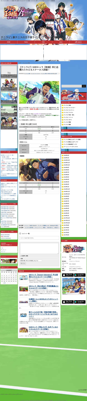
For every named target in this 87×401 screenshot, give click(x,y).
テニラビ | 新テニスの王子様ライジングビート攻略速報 (31, 37)
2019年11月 (67, 162)
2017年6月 (66, 232)
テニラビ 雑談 (67, 124)
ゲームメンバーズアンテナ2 (71, 146)
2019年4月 (66, 179)
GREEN (49, 73)
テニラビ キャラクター (35, 73)
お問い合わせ (78, 42)
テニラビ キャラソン (69, 110)
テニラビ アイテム (68, 112)
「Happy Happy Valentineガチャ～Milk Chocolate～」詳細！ (9, 170)
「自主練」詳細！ (5, 157)
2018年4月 (66, 208)
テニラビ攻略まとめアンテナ (71, 142)
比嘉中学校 (3, 212)
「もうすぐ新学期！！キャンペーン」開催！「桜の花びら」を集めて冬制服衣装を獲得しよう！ (48, 227)
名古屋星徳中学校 (5, 224)
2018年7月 (66, 201)
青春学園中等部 (5, 207)
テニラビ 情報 (44, 73)
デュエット (3, 249)
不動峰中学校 (4, 216)
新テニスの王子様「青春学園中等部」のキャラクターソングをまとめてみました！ (43, 316)
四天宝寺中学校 (5, 214)
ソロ (2, 248)
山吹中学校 (3, 221)
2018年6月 (66, 203)
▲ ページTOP (82, 389)
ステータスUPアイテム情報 (8, 199)
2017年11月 (67, 220)
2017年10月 (67, 222)
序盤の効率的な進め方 (6, 192)
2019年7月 (66, 172)
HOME (8, 42)
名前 (22, 260)
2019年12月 (67, 160)
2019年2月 (66, 184)
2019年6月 (66, 174)
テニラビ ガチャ (68, 119)
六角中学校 (3, 223)
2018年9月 (66, 196)
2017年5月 (66, 235)
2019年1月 (66, 186)
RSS (43, 42)
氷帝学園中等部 (5, 208)
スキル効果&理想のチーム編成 (8, 193)
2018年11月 (67, 191)
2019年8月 (66, 169)
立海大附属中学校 (5, 210)
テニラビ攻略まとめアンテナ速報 (72, 139)
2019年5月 (66, 177)
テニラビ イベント (68, 117)
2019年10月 (67, 165)
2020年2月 (66, 155)
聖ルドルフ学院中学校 (6, 217)
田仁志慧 (55, 73)
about (60, 42)
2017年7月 (66, 230)
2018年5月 (66, 206)
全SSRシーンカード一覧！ (7, 155)
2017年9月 (66, 225)
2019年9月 (66, 167)
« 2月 (4, 283)
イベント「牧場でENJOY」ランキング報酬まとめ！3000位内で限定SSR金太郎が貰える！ (46, 225)
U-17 (2, 226)
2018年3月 (66, 210)
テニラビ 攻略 (27, 73)
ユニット (3, 251)
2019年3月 (66, 182)
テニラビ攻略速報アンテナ (70, 144)
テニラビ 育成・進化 (69, 115)
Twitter (26, 42)
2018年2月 (66, 213)
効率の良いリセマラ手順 (7, 190)
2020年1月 (66, 157)
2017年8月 (66, 227)
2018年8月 (66, 198)
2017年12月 (67, 218)
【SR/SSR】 (5, 234)
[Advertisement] (8, 137)
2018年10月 (67, 194)
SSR (52, 73)
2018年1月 (66, 215)
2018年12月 (67, 189)
